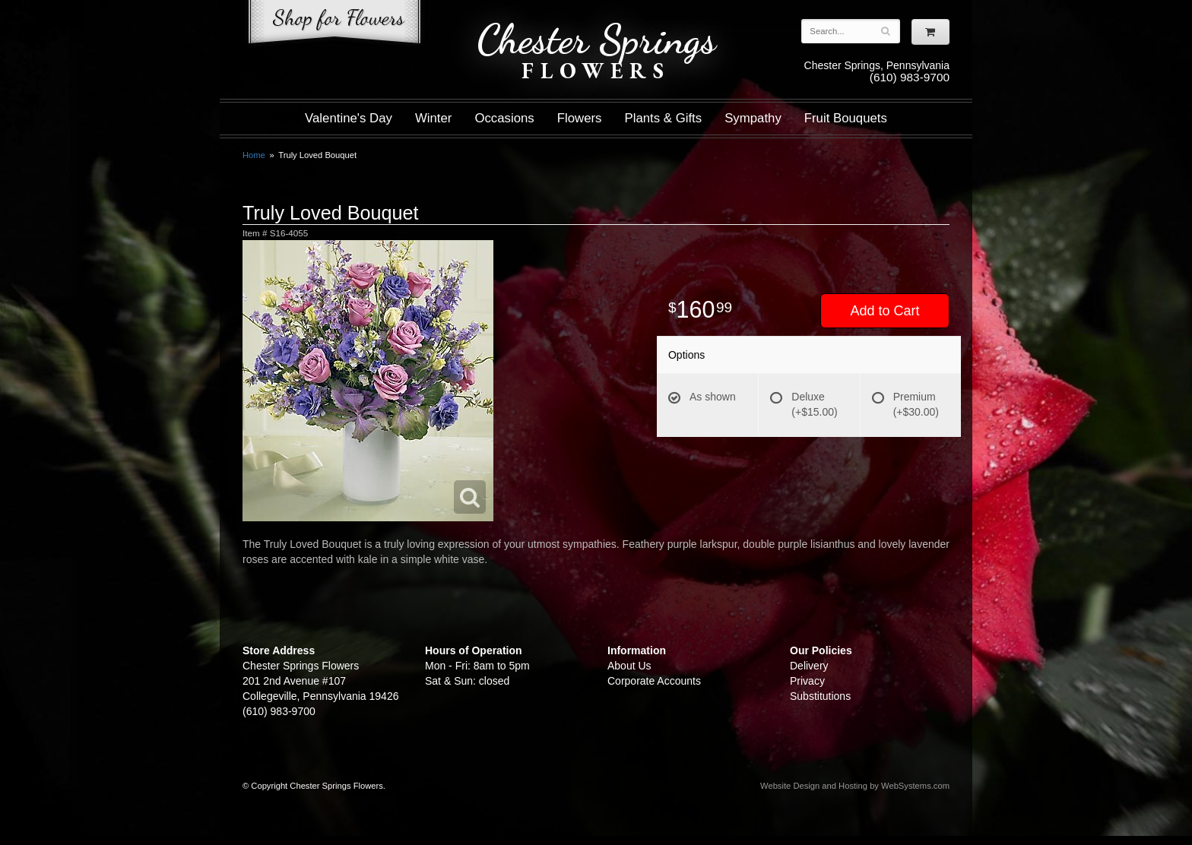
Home (254, 155)
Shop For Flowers (334, 24)
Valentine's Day (348, 118)
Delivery (809, 666)
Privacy (807, 681)
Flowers (579, 118)
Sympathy (752, 118)
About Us (629, 666)
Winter (433, 118)
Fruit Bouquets (845, 118)
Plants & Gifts (663, 118)
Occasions (504, 118)
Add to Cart (884, 310)
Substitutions (820, 696)
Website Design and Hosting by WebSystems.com (854, 785)
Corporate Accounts (654, 681)
